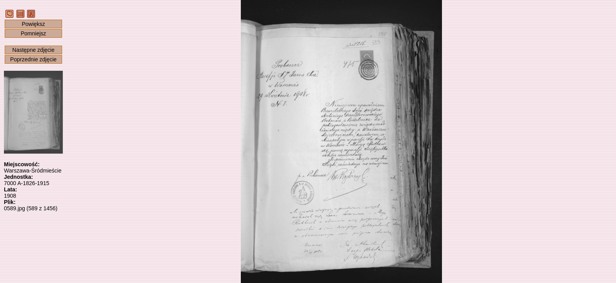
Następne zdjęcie (33, 50)
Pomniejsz (33, 33)
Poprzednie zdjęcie (33, 59)
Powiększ (33, 24)
